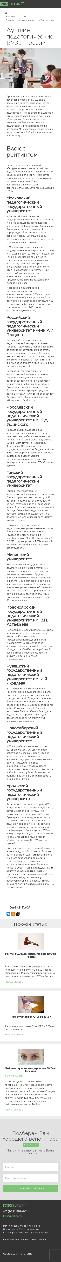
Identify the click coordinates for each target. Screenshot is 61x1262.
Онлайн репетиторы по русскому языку (25, 1232)
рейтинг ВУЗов (14, 1076)
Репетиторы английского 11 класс (21, 1226)
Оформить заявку (30, 1188)
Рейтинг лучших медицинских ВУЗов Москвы (30, 1070)
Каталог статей (16, 16)
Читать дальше (14, 981)
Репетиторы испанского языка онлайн (24, 1239)
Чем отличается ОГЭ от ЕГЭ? (30, 1016)
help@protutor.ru (12, 1216)
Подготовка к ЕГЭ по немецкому (21, 1229)
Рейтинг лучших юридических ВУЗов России (30, 955)
